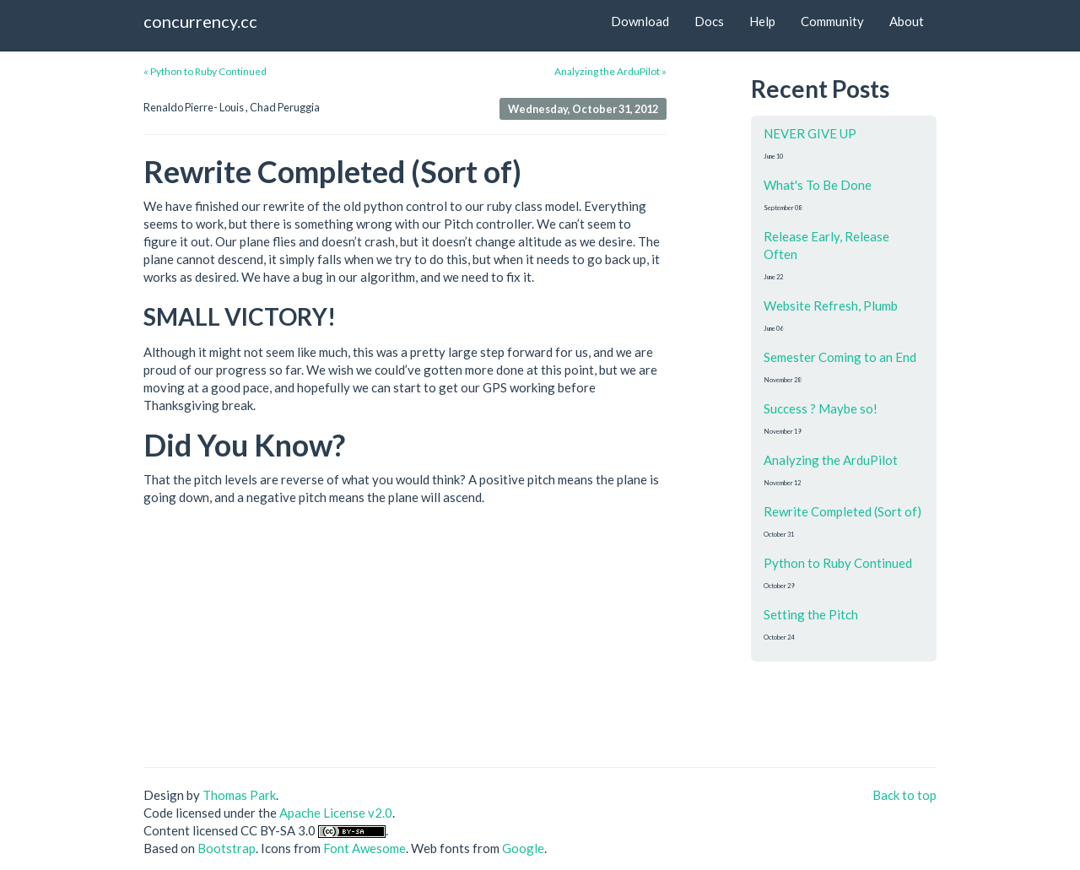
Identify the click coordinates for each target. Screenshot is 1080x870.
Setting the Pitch (811, 614)
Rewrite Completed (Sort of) (842, 511)
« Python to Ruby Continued (205, 71)
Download (640, 21)
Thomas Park (239, 794)
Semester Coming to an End (840, 357)
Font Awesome (364, 848)
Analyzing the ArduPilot (831, 459)
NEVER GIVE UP (810, 133)
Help (762, 21)
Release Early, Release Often (826, 245)
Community (832, 21)
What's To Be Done (818, 184)
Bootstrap (226, 848)
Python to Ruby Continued (838, 562)
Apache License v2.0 (335, 812)
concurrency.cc (200, 21)
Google (523, 848)
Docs (709, 21)
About (906, 21)
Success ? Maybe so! (821, 408)
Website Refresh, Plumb (831, 305)
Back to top (904, 794)
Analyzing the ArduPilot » (610, 71)
